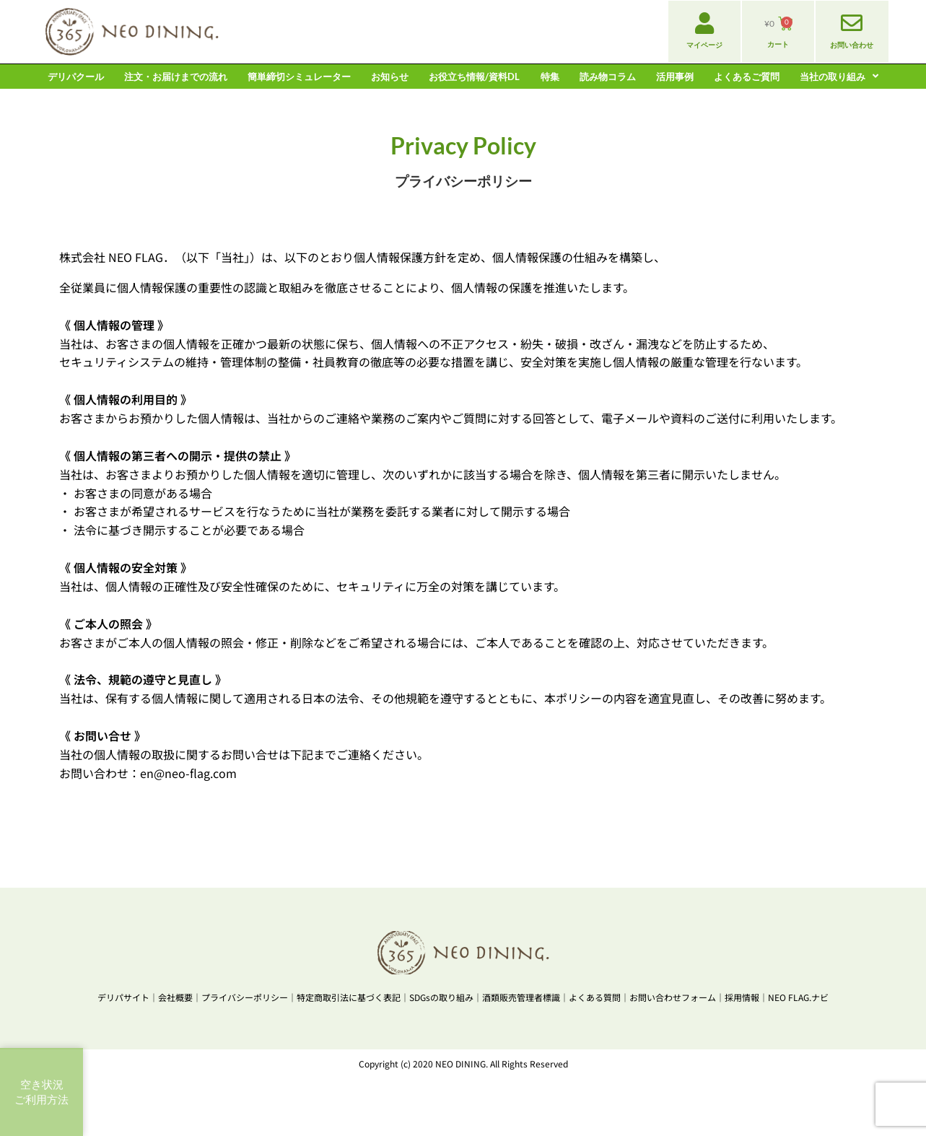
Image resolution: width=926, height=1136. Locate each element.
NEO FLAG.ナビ (798, 997)
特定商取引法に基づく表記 (349, 997)
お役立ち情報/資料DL (474, 76)
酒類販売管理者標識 (521, 997)
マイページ (704, 44)
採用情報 (742, 997)
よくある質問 (595, 997)
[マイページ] (704, 23)
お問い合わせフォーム (672, 997)
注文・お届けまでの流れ (175, 76)
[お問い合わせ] (851, 23)
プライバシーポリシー (244, 997)
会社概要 (175, 997)
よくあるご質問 (746, 76)
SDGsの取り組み (441, 997)
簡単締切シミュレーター (299, 76)
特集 (550, 76)
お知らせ (390, 76)
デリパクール (76, 76)
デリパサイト (123, 997)
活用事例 (675, 76)
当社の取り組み (839, 76)
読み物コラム (608, 76)
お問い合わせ (851, 44)
